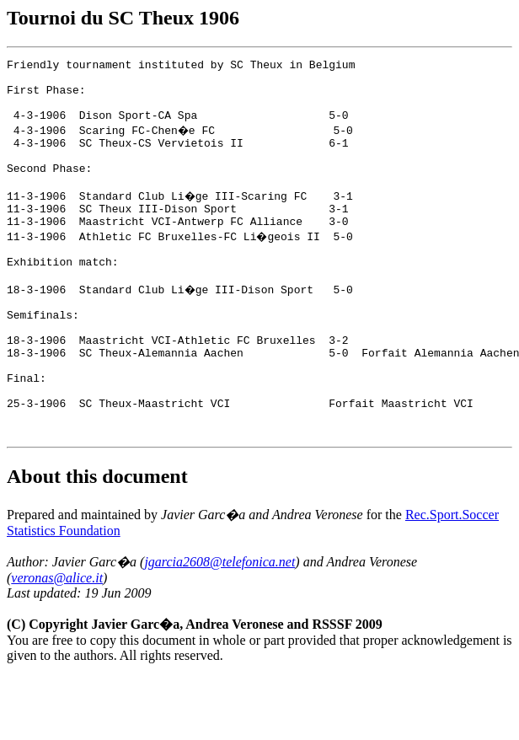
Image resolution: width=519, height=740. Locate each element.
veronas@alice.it (57, 641)
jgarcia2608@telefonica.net (219, 625)
